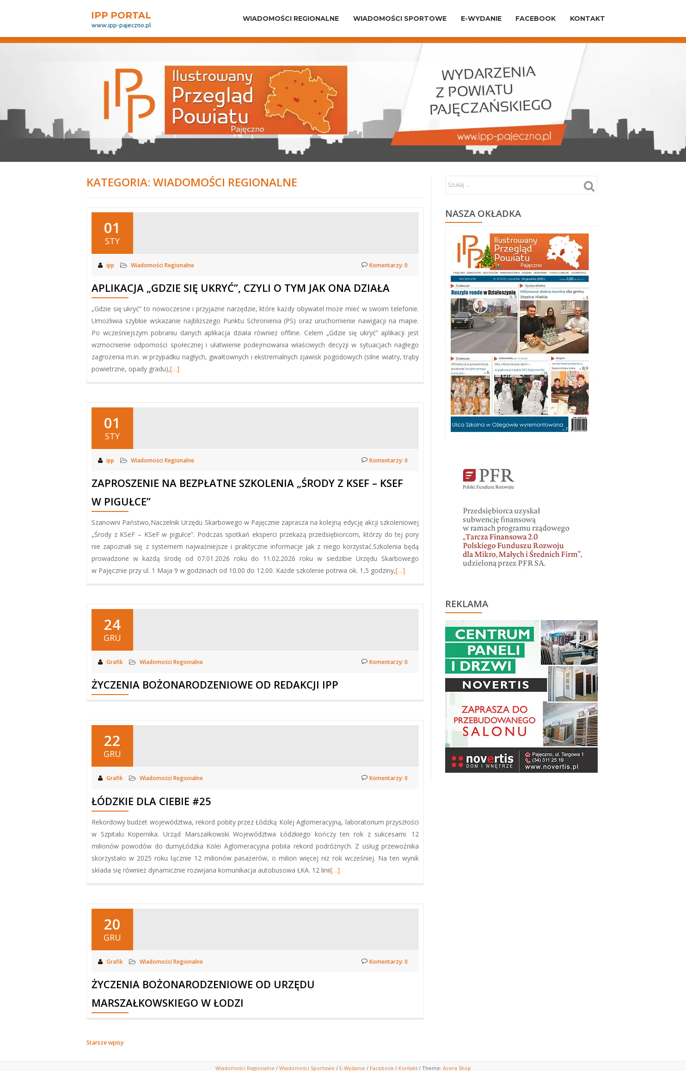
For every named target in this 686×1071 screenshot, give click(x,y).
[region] (521, 694)
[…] (174, 368)
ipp (111, 265)
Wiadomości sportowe (385, 18)
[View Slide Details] (521, 696)
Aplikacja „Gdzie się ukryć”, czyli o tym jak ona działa (241, 287)
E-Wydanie (470, 18)
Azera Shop (457, 1064)
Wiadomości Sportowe (307, 1064)
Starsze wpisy (104, 1039)
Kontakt (585, 18)
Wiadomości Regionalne (272, 18)
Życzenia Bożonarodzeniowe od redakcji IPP (215, 683)
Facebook (529, 18)
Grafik (115, 661)
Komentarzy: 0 (384, 265)
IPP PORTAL (121, 14)
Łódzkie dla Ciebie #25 (151, 799)
